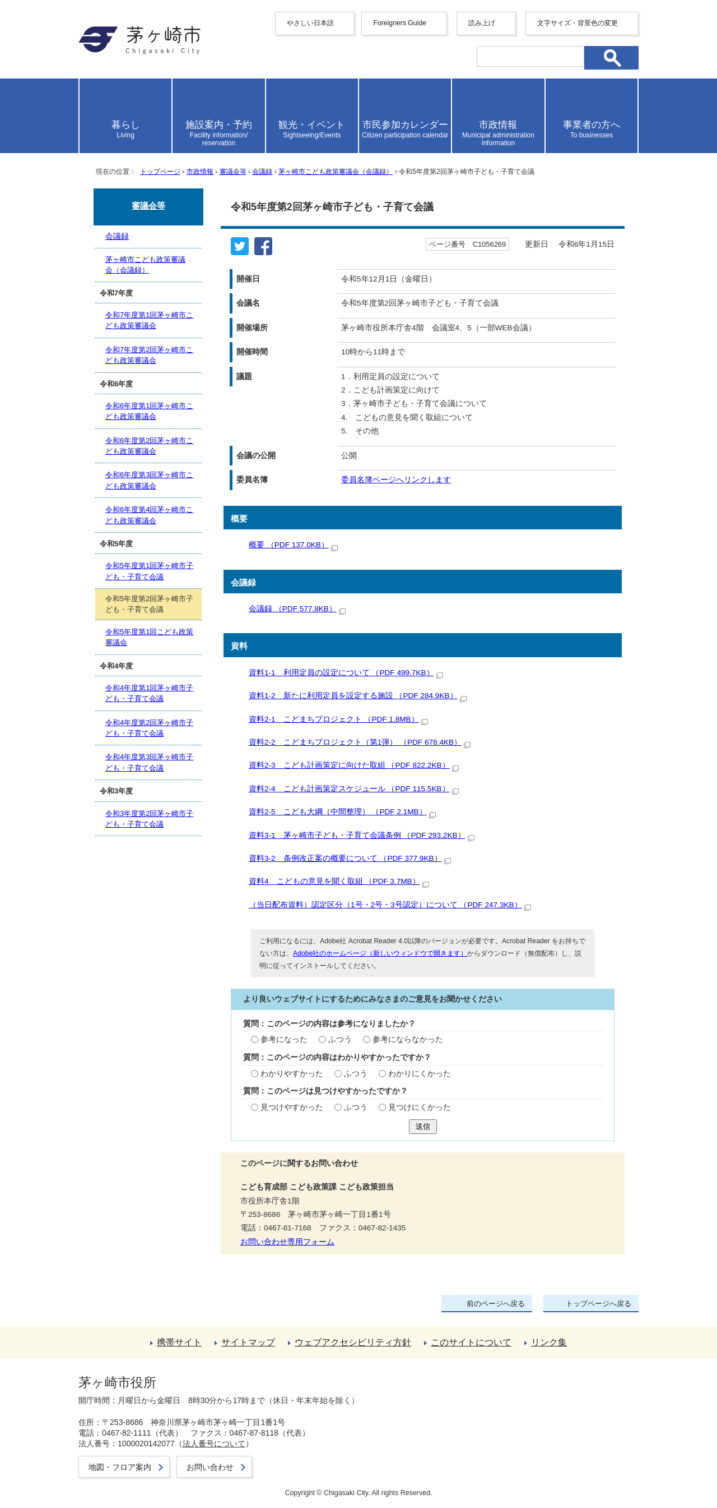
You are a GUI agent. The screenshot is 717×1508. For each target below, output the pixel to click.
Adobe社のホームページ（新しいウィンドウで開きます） (380, 953)
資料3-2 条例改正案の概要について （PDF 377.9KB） (350, 858)
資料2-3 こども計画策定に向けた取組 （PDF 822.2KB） (354, 765)
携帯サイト (179, 1342)
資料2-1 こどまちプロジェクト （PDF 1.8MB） (338, 719)
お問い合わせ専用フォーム (287, 1242)
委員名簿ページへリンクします (396, 480)
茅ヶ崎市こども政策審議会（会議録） (335, 172)
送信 (423, 1126)
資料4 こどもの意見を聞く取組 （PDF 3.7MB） (339, 881)
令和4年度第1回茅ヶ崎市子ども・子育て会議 (149, 693)
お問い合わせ (210, 1467)
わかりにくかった (419, 1073)
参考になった (284, 1039)
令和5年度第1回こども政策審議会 (149, 637)
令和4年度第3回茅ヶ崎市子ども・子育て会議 (149, 762)
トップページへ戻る (598, 1303)
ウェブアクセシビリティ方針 (353, 1342)
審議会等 (233, 172)
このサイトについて (471, 1342)
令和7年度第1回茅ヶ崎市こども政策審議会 (149, 320)
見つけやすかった (291, 1107)
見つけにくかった (419, 1107)
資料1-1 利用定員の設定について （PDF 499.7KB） (346, 672)
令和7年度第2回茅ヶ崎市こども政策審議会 (149, 355)
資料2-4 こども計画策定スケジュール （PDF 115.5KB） (354, 789)
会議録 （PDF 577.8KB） (297, 609)
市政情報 (200, 172)
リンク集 (549, 1342)
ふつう (340, 1039)
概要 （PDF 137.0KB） (293, 545)
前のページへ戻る (496, 1303)
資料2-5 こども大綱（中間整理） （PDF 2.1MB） (342, 812)
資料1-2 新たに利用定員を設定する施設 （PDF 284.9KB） (358, 695)
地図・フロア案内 (120, 1467)
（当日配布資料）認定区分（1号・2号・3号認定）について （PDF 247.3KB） (390, 905)
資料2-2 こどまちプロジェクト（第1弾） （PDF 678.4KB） (360, 742)
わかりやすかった (291, 1073)
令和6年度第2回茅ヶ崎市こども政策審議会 (149, 445)
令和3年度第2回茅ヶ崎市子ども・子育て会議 (149, 818)
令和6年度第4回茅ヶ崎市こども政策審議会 (149, 514)
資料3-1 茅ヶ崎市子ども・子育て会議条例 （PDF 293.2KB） (361, 835)
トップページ (160, 172)
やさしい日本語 (310, 23)
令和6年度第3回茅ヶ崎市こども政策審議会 (149, 480)
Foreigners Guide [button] (399, 23)
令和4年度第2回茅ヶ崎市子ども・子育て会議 (149, 727)
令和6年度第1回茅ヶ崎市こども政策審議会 (149, 411)
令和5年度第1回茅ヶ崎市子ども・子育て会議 (149, 570)
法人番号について (214, 1443)
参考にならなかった (408, 1039)
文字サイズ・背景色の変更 (577, 23)
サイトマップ (248, 1342)
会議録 (262, 172)
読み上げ (481, 23)
